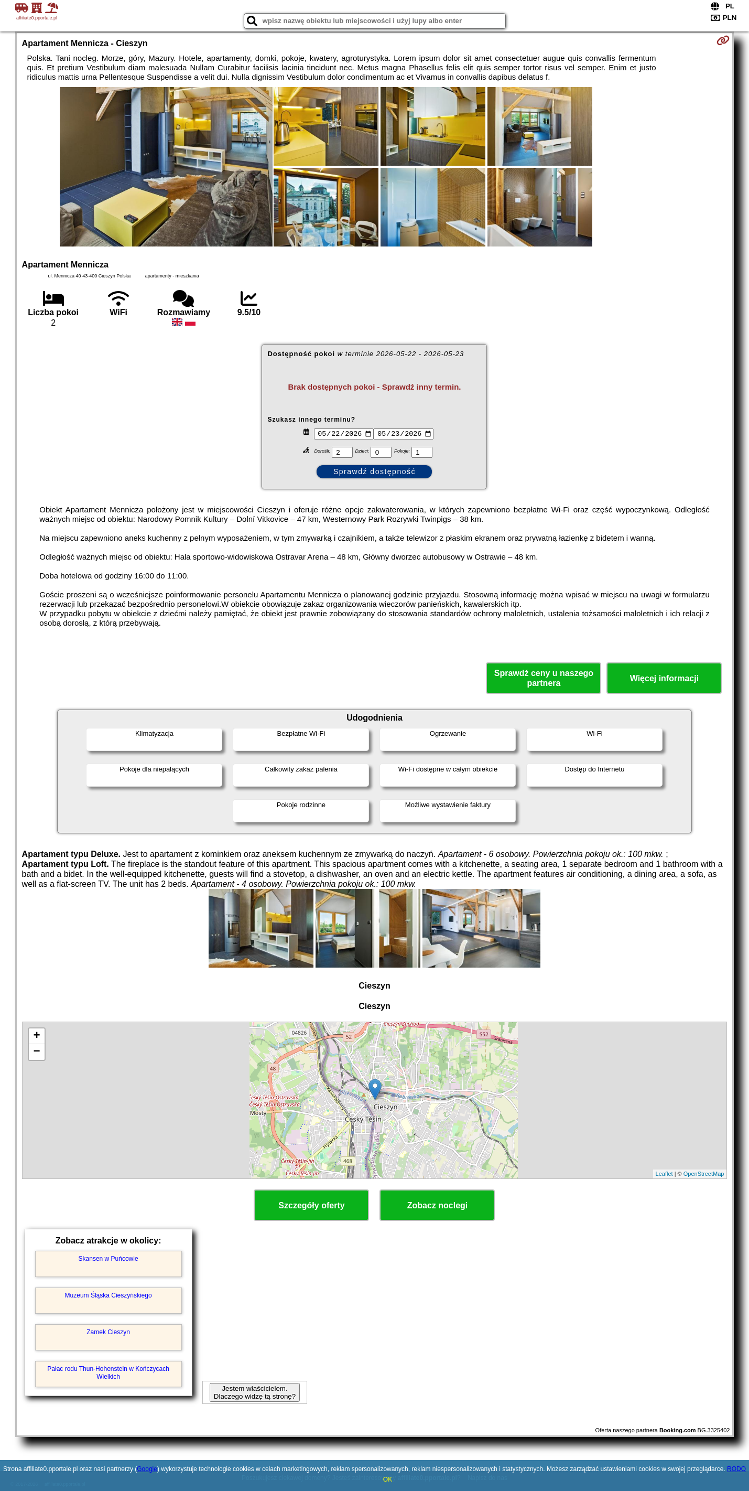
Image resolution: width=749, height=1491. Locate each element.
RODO (736, 1469)
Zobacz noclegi (437, 1205)
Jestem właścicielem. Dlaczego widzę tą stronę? (255, 1392)
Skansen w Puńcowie (108, 1258)
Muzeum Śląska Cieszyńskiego (108, 1295)
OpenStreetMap (703, 1174)
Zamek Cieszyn (108, 1332)
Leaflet (664, 1174)
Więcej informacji (664, 678)
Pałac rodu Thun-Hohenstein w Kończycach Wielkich (108, 1372)
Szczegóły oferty (311, 1205)
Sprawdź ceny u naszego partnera (543, 678)
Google (147, 1469)
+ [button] (36, 1036)
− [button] (36, 1052)
